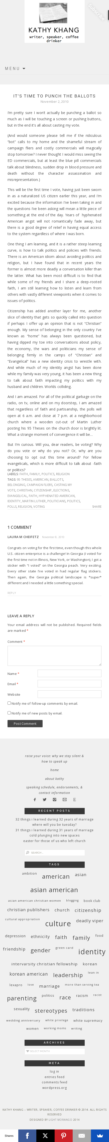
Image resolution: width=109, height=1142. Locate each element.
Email (13, 684)
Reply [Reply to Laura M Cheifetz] (12, 593)
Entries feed (55, 1077)
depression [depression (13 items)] (15, 935)
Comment (16, 641)
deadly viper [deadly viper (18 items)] (89, 920)
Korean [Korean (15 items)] (90, 963)
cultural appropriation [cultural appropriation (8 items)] (22, 919)
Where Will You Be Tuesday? (54, 824)
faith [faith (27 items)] (61, 937)
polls (12, 506)
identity (14, 501)
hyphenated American (57, 496)
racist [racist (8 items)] (97, 995)
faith (24, 474)
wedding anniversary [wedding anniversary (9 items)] (23, 1020)
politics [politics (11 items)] (48, 995)
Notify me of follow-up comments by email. (45, 703)
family (35, 474)
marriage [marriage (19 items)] (49, 986)
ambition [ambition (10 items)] (29, 873)
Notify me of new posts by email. (37, 713)
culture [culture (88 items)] (58, 923)
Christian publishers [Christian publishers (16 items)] (28, 909)
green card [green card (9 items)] (64, 948)
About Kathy (54, 779)
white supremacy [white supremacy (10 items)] (87, 1020)
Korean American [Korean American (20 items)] (29, 974)
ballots (56, 479)
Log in (54, 1071)
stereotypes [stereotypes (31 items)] (51, 1010)
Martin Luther (34, 501)
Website (14, 694)
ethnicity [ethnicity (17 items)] (40, 936)
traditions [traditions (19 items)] (83, 1009)
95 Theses (24, 479)
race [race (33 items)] (65, 997)
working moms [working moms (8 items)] (55, 1028)
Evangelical (17, 496)
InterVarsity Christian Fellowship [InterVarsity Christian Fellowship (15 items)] (44, 963)
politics (48, 474)
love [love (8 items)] (31, 984)
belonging (16, 485)
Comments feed (54, 1082)
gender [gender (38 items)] (41, 950)
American (40, 479)
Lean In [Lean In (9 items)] (93, 972)
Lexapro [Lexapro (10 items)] (16, 985)
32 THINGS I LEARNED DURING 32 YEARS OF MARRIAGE (55, 819)
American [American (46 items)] (56, 876)
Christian (24, 490)
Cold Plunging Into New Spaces (55, 835)
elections (61, 490)
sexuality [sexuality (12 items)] (22, 1008)
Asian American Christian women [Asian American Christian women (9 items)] (34, 900)
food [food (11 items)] (99, 935)
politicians (56, 501)
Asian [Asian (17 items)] (80, 874)
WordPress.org (54, 1088)
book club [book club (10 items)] (92, 901)
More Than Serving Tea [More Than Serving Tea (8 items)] (82, 984)
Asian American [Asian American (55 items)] (54, 889)
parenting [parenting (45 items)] (22, 998)
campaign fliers (39, 485)
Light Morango (60, 1119)
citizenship (43, 490)
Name (13, 673)
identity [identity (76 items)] (92, 951)
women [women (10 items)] (32, 1028)
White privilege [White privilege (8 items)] (56, 1020)
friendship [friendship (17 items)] (14, 949)
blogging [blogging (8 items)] (72, 900)
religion (63, 474)
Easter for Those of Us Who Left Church (54, 841)
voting (39, 506)
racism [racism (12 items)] (82, 995)
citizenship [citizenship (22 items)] (88, 910)
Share (96, 507)
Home (54, 770)
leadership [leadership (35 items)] (68, 975)
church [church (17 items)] (62, 910)
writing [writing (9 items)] (76, 1028)
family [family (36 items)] (81, 938)
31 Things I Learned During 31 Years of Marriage (55, 830)
